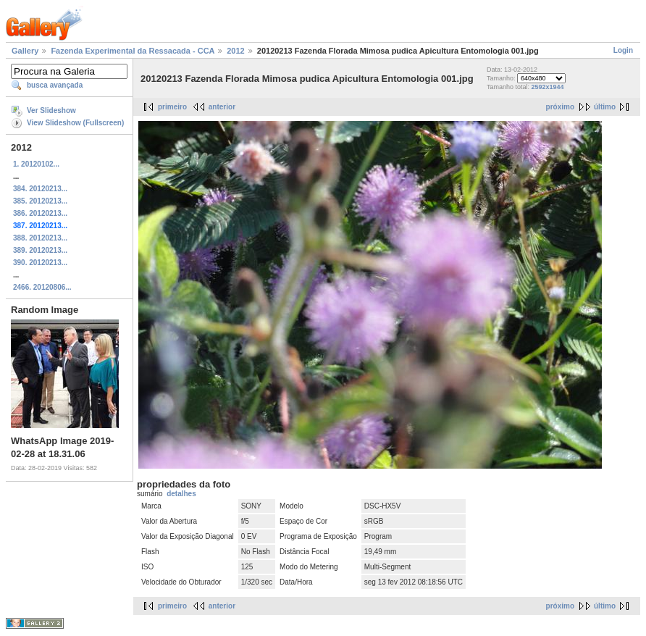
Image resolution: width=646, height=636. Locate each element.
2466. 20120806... (42, 287)
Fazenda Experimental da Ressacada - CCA (132, 50)
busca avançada (55, 85)
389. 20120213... (40, 250)
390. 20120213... (40, 263)
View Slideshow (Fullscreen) (75, 123)
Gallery (25, 50)
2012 (235, 50)
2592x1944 (548, 87)
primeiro (172, 107)
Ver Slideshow (51, 110)
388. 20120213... (40, 238)
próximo (560, 107)
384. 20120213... (40, 189)
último (605, 107)
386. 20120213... (40, 213)
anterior (222, 107)
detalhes (181, 494)
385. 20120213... (40, 201)
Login (623, 50)
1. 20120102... (36, 164)
